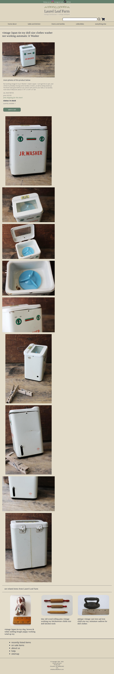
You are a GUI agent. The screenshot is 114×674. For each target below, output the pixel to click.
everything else (100, 24)
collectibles (80, 24)
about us (15, 648)
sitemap (15, 653)
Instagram (57, 2)
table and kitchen (34, 24)
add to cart (12, 110)
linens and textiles (58, 24)
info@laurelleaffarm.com (57, 669)
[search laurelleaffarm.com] (99, 19)
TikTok (69, 2)
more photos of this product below (16, 80)
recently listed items (21, 642)
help (13, 650)
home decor (12, 24)
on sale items (17, 645)
